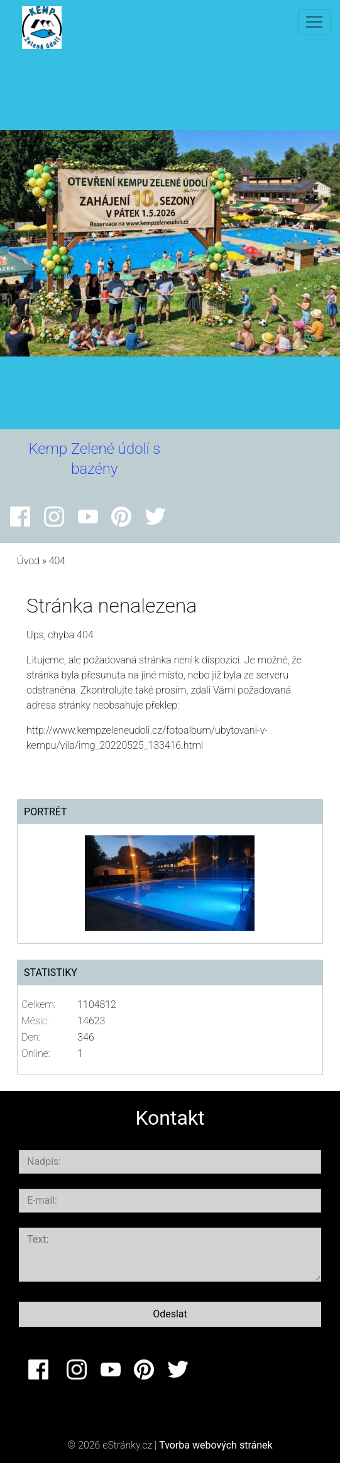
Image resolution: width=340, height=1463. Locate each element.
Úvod (28, 561)
